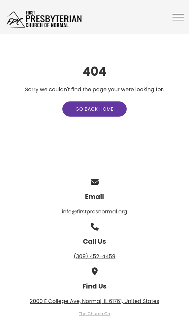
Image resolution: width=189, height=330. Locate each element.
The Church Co (94, 313)
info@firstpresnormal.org (94, 211)
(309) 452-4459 (94, 256)
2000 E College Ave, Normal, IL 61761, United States (94, 301)
